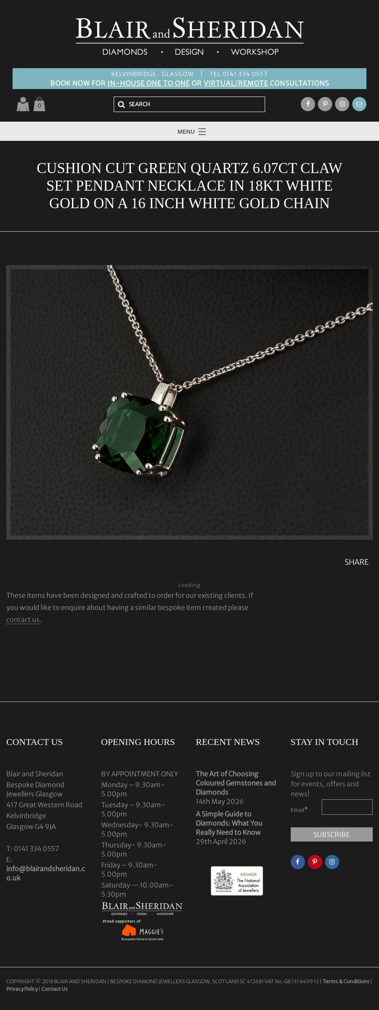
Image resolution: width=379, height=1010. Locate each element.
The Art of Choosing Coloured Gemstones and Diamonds (236, 783)
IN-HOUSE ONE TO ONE (149, 83)
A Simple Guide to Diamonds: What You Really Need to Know (229, 823)
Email (299, 809)
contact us (23, 619)
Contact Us (54, 989)
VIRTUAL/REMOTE (236, 83)
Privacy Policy (22, 989)
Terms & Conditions (346, 981)
